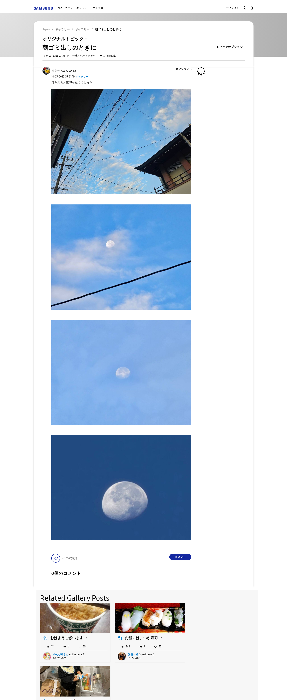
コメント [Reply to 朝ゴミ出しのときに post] (180, 557)
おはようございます (66, 638)
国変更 (195, 692)
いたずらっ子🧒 (213, 638)
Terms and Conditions (103, 692)
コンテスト (99, 8)
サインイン (232, 8)
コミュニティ (65, 8)
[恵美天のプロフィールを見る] (56, 70)
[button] (185, 69)
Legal (172, 692)
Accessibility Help (56, 692)
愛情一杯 (133, 654)
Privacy (143, 692)
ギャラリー (82, 8)
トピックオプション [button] (229, 47)
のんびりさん (60, 654)
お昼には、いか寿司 (141, 638)
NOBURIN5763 (211, 654)
